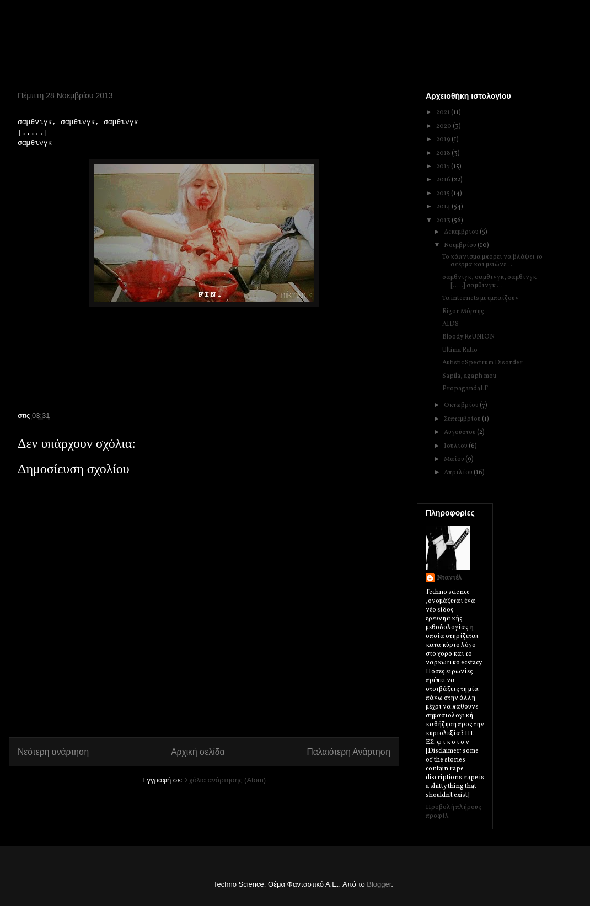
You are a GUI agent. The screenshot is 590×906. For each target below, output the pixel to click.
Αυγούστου (460, 432)
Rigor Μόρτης (463, 311)
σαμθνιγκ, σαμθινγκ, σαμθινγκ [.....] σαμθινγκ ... (489, 281)
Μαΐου (454, 459)
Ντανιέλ (449, 577)
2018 (444, 153)
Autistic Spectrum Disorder (482, 362)
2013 (444, 220)
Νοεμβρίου (461, 245)
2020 (444, 126)
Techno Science (65, 38)
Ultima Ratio (460, 350)
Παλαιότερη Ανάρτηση (348, 752)
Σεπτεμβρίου (463, 419)
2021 (443, 112)
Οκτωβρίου (462, 405)
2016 (444, 179)
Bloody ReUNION (468, 337)
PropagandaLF (465, 388)
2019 (444, 139)
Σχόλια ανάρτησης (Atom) (225, 780)
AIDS (450, 324)
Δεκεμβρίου (462, 232)
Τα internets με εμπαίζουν (480, 298)
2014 (444, 206)
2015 (443, 193)
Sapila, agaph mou (469, 376)
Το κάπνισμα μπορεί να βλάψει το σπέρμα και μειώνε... (492, 261)
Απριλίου (459, 472)
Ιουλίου (456, 446)
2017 (443, 166)
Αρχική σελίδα (197, 752)
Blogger (379, 884)
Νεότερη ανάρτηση (53, 752)
